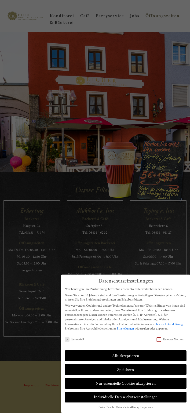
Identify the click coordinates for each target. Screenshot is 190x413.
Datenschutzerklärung (169, 324)
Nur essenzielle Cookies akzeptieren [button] (126, 383)
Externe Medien (170, 339)
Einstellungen (125, 328)
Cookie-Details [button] (106, 407)
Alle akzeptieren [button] (125, 356)
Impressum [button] (147, 407)
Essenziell (74, 339)
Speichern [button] (125, 369)
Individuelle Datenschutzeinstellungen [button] (126, 397)
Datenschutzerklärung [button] (127, 407)
